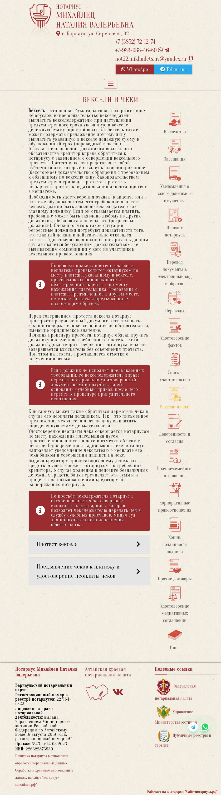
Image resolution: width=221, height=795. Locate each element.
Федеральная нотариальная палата (175, 689)
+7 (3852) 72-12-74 (135, 42)
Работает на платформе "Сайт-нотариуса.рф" (182, 792)
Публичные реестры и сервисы (183, 738)
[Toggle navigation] (110, 83)
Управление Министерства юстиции (176, 715)
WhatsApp (134, 69)
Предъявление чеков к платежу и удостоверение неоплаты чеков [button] (89, 571)
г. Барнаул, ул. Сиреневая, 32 (92, 34)
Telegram (173, 69)
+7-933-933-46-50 (142, 50)
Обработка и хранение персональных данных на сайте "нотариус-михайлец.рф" (44, 777)
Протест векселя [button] (89, 544)
